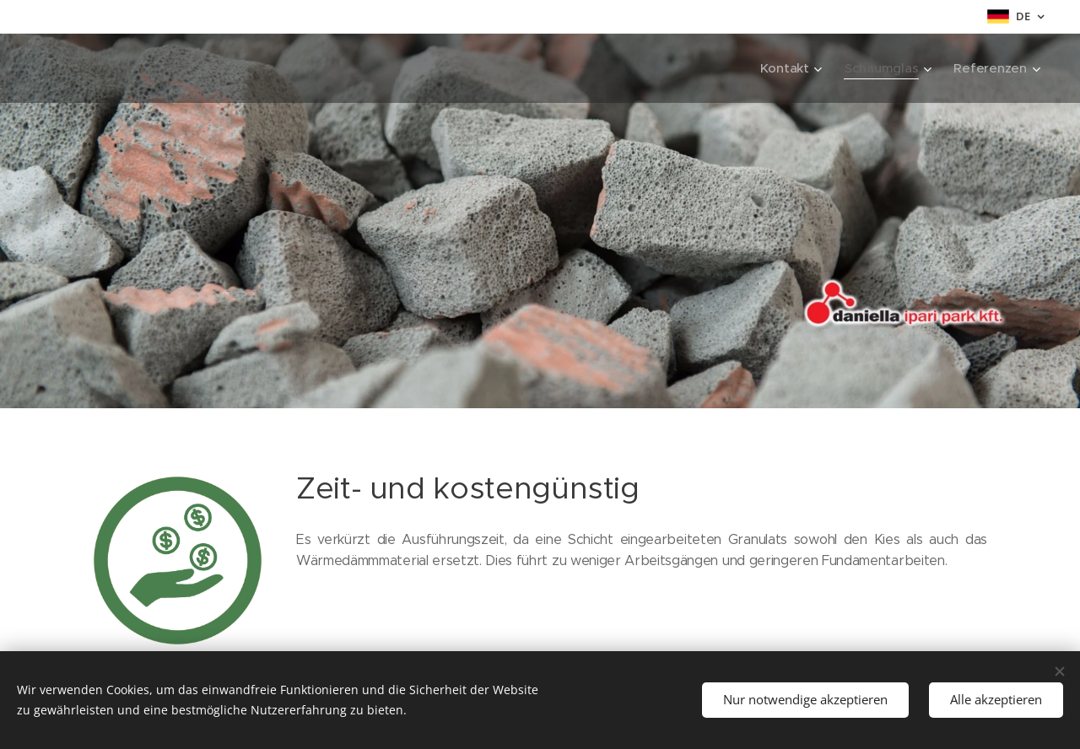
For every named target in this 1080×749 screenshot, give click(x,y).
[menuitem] (788, 68)
